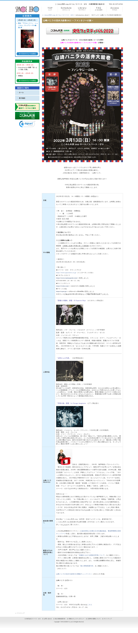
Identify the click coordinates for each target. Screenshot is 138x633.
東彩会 (20, 76)
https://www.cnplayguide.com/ (66, 278)
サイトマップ (108, 618)
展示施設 (22, 98)
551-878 (80, 291)
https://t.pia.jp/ (61, 291)
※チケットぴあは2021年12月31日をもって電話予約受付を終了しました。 (83, 294)
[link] (27, 124)
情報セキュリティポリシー (76, 618)
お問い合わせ (48, 618)
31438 (82, 286)
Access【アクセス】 (114, 9)
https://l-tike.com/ (62, 286)
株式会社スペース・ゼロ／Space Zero (27, 9)
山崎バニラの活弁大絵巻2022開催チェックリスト (74, 574)
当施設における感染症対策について (92, 555)
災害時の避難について (94, 618)
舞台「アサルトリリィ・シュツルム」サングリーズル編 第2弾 (28, 25)
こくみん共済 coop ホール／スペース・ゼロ (58, 15)
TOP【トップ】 (50, 9)
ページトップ (19, 613)
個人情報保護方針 (86, 566)
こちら (89, 604)
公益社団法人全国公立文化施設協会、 (94, 531)
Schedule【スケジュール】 (66, 9)
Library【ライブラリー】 (82, 9)
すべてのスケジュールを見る (27, 54)
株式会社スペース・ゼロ (33, 618)
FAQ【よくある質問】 (98, 9)
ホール (21, 92)
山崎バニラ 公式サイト (64, 580)
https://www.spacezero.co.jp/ (66, 272)
